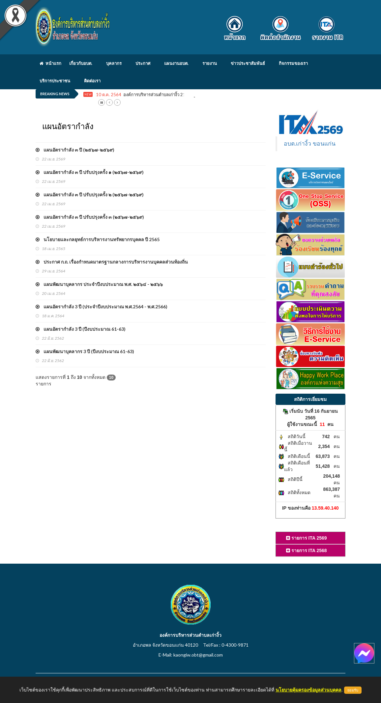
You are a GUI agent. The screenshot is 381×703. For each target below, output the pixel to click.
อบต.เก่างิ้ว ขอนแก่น (310, 143)
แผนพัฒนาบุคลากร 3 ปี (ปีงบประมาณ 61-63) (85, 351)
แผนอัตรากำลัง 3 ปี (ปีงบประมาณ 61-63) (81, 329)
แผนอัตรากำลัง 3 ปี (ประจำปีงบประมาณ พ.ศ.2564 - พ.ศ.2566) (101, 306)
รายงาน (209, 63)
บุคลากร (114, 63)
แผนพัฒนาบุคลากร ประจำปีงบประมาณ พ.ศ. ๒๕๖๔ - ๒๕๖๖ (99, 284)
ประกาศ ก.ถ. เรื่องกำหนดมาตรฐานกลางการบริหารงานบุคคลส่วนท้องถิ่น (112, 262)
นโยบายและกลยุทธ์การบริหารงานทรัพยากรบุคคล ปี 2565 (98, 239)
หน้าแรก (50, 63)
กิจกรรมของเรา (293, 63)
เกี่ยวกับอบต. (80, 63)
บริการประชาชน (55, 80)
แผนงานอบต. (176, 63)
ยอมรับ (352, 690)
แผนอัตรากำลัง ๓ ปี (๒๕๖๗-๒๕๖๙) (75, 150)
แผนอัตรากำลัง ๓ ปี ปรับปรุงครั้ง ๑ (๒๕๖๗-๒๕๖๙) (90, 172)
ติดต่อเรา (92, 80)
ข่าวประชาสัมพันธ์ (248, 63)
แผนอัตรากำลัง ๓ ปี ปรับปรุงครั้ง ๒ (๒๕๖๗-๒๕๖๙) (90, 194)
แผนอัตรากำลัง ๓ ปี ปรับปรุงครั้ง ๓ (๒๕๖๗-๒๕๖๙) (90, 217)
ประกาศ (142, 63)
